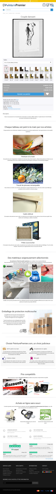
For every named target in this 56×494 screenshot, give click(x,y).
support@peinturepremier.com (48, 470)
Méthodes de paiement (7, 471)
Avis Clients (31, 470)
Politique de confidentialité (34, 471)
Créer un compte (19, 473)
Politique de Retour (6, 475)
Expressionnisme (16, 108)
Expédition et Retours (7, 473)
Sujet (7, 13)
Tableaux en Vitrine (33, 468)
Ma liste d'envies (19, 470)
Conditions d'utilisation (33, 473)
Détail (17, 99)
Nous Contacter (6, 468)
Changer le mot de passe (21, 471)
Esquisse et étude (11, 13)
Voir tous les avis (49, 458)
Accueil (4, 13)
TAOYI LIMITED (45, 468)
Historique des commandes (21, 468)
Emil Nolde (10, 107)
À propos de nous (6, 470)
